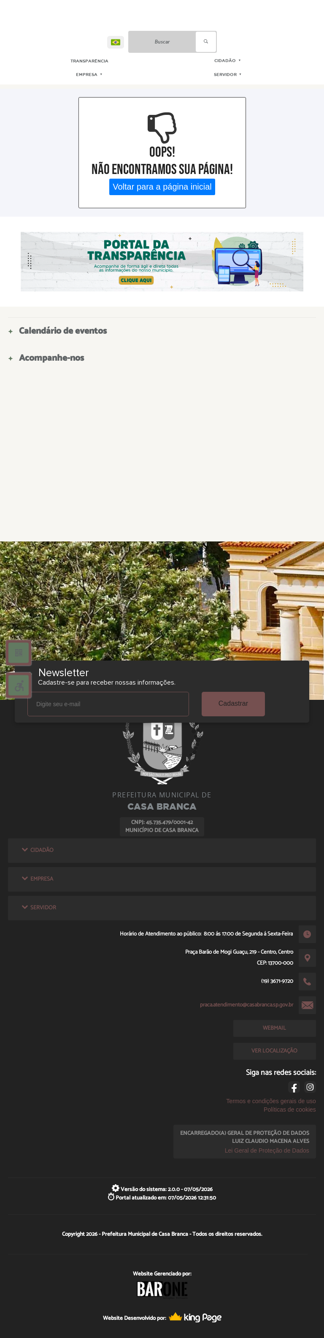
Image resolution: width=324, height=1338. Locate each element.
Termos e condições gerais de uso (271, 1101)
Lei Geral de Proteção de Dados (267, 1150)
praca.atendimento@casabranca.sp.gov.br (246, 1004)
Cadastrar (233, 703)
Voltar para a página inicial (162, 186)
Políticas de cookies (290, 1109)
